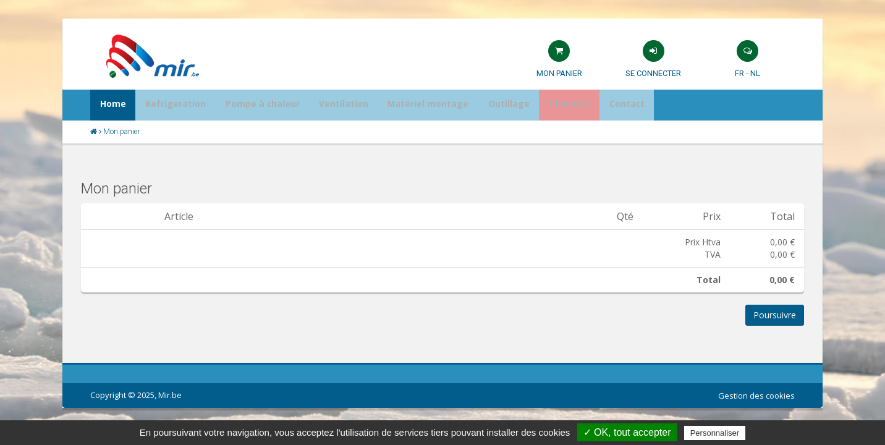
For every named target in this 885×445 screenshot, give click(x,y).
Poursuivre (774, 315)
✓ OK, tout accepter (627, 432)
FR (739, 73)
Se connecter (653, 73)
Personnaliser (715, 433)
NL (755, 73)
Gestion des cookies (756, 395)
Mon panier (559, 73)
